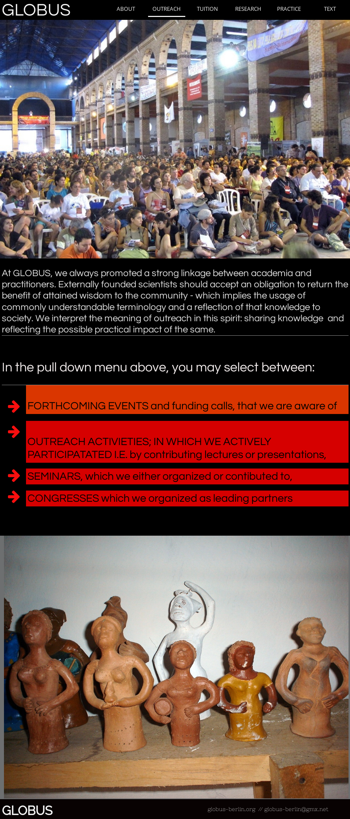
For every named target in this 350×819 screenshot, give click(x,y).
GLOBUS (36, 10)
